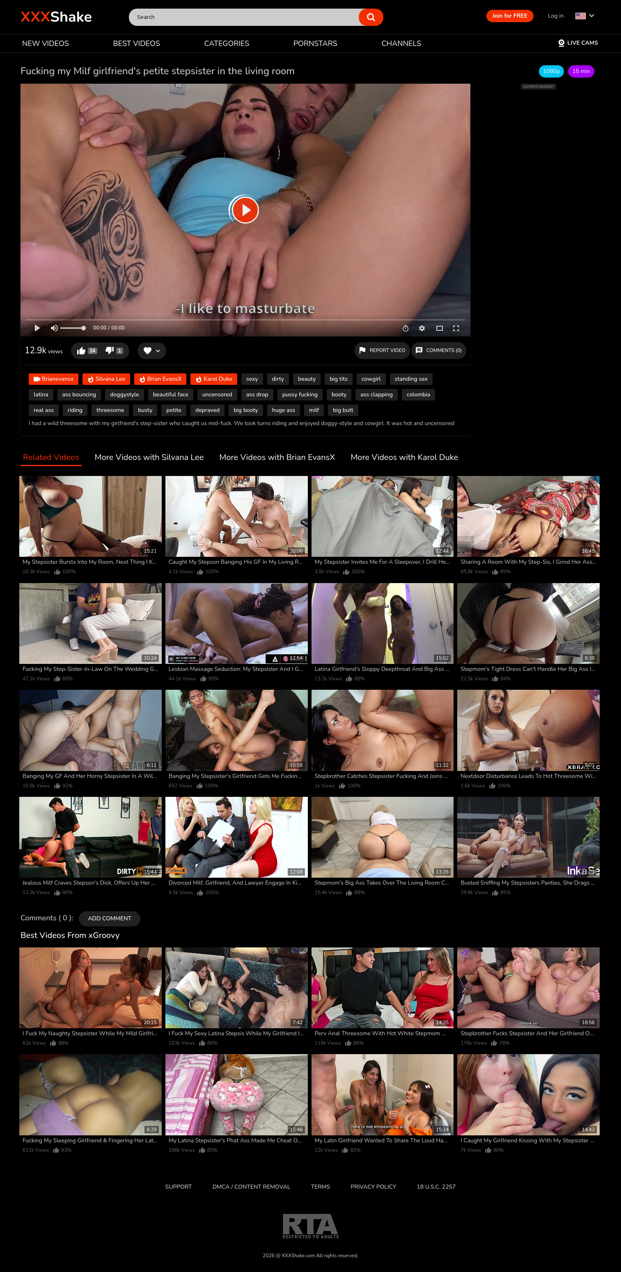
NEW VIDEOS (45, 43)
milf (314, 410)
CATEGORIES (227, 43)
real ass (44, 410)
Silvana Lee (106, 379)
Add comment (109, 918)
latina (41, 394)
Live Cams (578, 43)
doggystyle (124, 394)
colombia (418, 394)
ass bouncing (79, 394)
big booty (246, 410)
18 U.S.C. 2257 (436, 1187)
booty (339, 394)
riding (75, 410)
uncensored (217, 394)
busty (145, 410)
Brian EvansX (160, 379)
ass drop (257, 394)
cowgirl (371, 379)
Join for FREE (510, 16)
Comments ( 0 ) (46, 918)
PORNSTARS (315, 43)
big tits (339, 379)
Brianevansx (53, 379)
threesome (110, 410)
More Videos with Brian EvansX (277, 458)
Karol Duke (213, 379)
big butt (343, 410)
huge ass (283, 410)
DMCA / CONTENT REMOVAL (252, 1187)
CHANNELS (401, 43)
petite (173, 410)
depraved (207, 410)
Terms (320, 1187)
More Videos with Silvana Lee (149, 458)
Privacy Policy (373, 1187)
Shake (56, 17)
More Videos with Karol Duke (404, 458)
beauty (307, 379)
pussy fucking (300, 394)
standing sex (411, 379)
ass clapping (376, 394)
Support (178, 1187)
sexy (252, 379)
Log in (556, 16)
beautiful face (170, 394)
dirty (278, 379)
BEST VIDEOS (136, 43)
